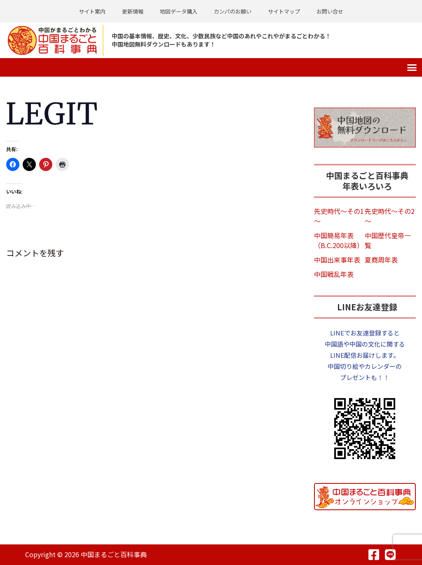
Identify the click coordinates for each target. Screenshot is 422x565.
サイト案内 (92, 11)
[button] (412, 67)
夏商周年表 (381, 260)
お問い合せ (329, 11)
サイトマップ (284, 11)
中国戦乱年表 (334, 274)
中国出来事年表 (337, 260)
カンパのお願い (232, 11)
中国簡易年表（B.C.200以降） (338, 240)
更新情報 (132, 11)
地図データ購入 (178, 11)
